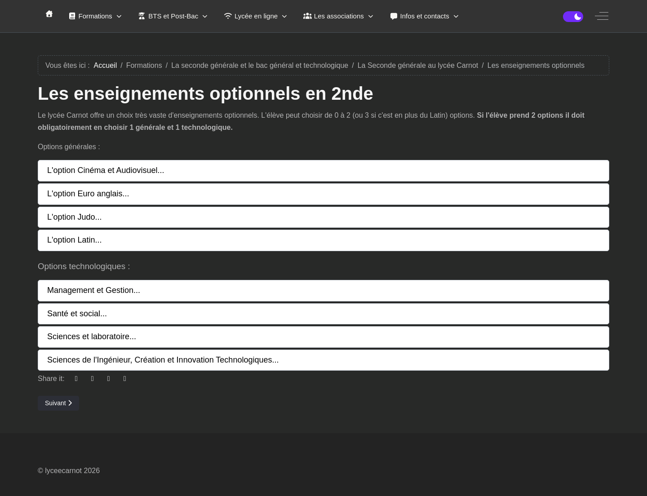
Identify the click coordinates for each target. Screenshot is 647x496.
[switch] (573, 16)
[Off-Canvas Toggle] (601, 16)
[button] (323, 171)
